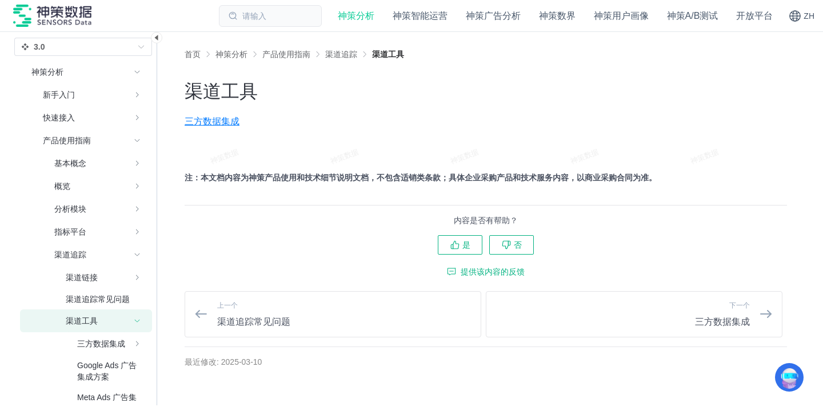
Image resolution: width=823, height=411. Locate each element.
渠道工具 (388, 54)
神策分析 (231, 54)
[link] (231, 54)
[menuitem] (86, 94)
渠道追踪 (341, 54)
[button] (801, 16)
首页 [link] (193, 54)
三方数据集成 (212, 121)
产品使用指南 (286, 54)
